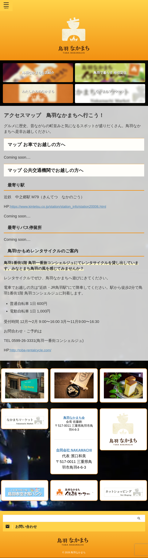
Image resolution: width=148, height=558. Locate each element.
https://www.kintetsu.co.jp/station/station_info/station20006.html (63, 206)
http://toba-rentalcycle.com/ (33, 350)
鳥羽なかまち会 (74, 417)
